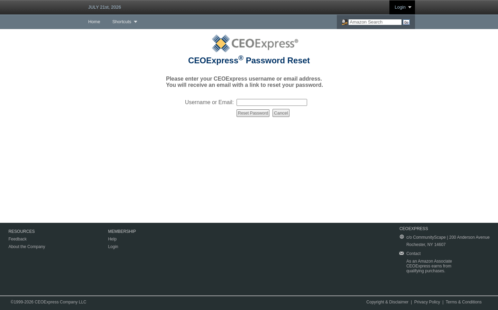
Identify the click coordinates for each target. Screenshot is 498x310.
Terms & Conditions (464, 302)
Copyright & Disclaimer (387, 302)
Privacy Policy (427, 302)
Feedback (17, 239)
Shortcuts (121, 21)
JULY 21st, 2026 (104, 7)
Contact (413, 253)
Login (400, 7)
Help (112, 239)
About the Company (26, 246)
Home (94, 21)
